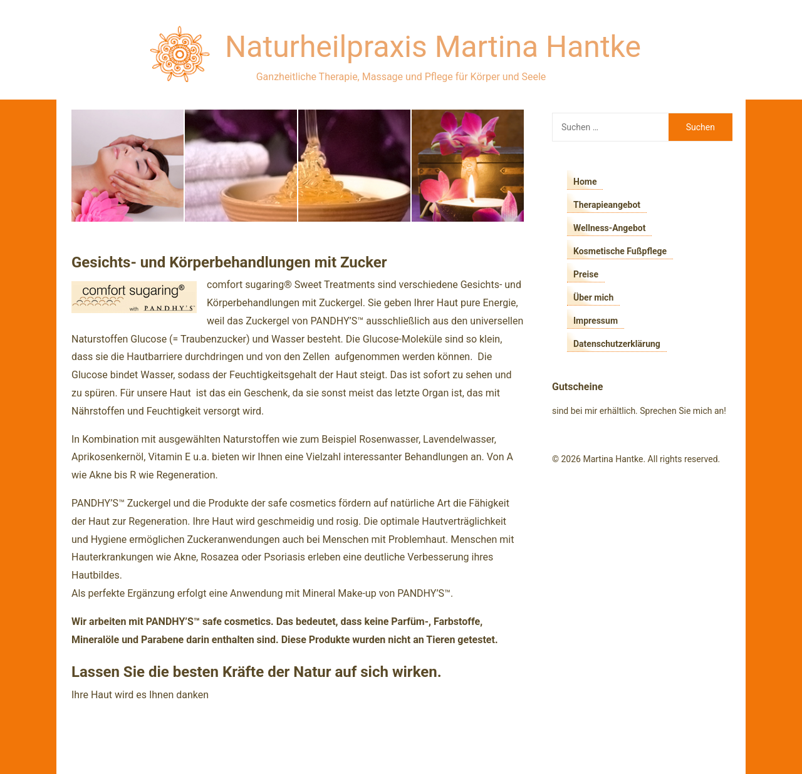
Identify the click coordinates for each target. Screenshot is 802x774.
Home (584, 182)
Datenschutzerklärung (616, 344)
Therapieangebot (606, 205)
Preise (585, 274)
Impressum (595, 321)
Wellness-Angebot (609, 228)
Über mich (593, 297)
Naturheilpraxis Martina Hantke (433, 46)
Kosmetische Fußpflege (620, 251)
